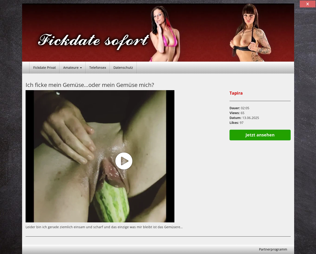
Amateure (72, 67)
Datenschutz (123, 67)
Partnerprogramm (273, 249)
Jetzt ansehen (260, 135)
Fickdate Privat (44, 67)
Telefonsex (97, 67)
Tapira (236, 93)
